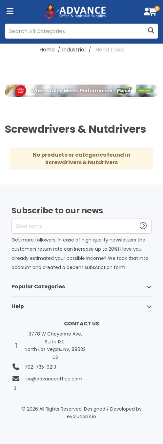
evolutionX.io (81, 416)
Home (47, 49)
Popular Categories (38, 286)
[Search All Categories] (81, 31)
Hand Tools (109, 49)
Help (17, 306)
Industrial (74, 49)
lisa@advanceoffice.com (53, 379)
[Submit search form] (151, 31)
